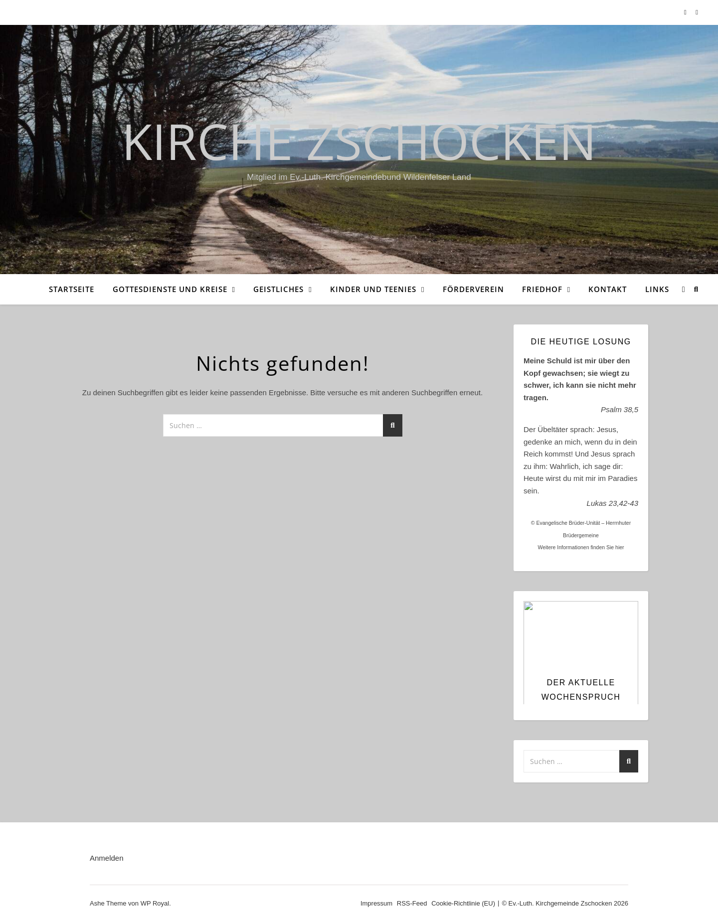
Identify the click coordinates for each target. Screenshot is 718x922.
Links (657, 289)
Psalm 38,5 (619, 409)
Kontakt (607, 289)
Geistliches (278, 289)
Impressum (376, 903)
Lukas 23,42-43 (612, 503)
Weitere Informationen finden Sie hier (581, 547)
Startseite (71, 289)
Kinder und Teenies (373, 289)
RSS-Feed (412, 903)
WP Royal (155, 903)
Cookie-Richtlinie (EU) (463, 903)
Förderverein (473, 289)
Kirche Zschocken (359, 140)
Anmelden (107, 858)
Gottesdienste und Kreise (170, 289)
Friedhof (542, 289)
